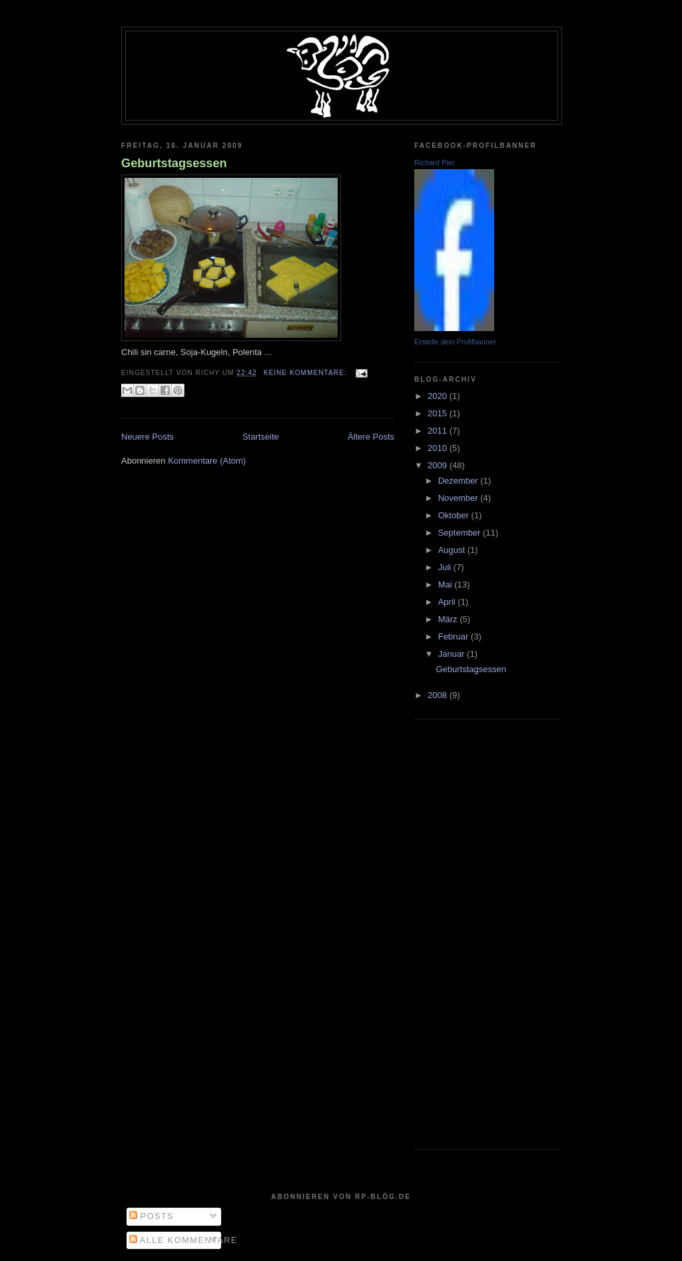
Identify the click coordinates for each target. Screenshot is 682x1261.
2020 (439, 396)
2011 (439, 431)
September (460, 533)
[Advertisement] (467, 932)
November (459, 498)
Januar (452, 654)
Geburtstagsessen (174, 163)
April (448, 602)
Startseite (260, 437)
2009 (439, 465)
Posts (151, 1216)
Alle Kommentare (183, 1240)
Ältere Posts (371, 437)
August (453, 550)
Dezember (459, 481)
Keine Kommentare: (307, 372)
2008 (439, 695)
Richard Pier (434, 163)
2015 (439, 413)
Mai (446, 585)
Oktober (455, 515)
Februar (454, 636)
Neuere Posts (147, 437)
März (449, 619)
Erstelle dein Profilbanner (455, 342)
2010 (439, 448)
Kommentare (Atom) (207, 461)
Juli (446, 567)
